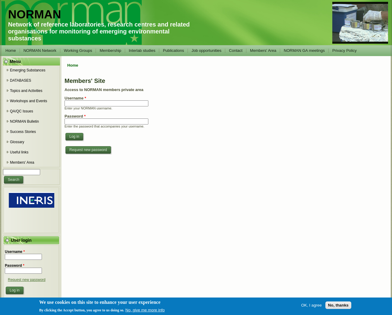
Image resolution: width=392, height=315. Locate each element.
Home (10, 50)
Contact (235, 50)
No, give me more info (145, 311)
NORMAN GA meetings (304, 50)
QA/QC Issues (21, 111)
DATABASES (20, 80)
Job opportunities (206, 50)
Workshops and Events (28, 101)
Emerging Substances (27, 70)
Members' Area (263, 50)
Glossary (17, 142)
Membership (110, 50)
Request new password (27, 280)
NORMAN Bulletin (24, 121)
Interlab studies (142, 50)
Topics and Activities (26, 91)
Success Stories (23, 132)
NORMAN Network (40, 50)
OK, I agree (311, 306)
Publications (173, 50)
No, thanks (338, 306)
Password (14, 265)
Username (15, 252)
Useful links (19, 152)
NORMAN (34, 14)
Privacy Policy (344, 50)
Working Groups (78, 50)
